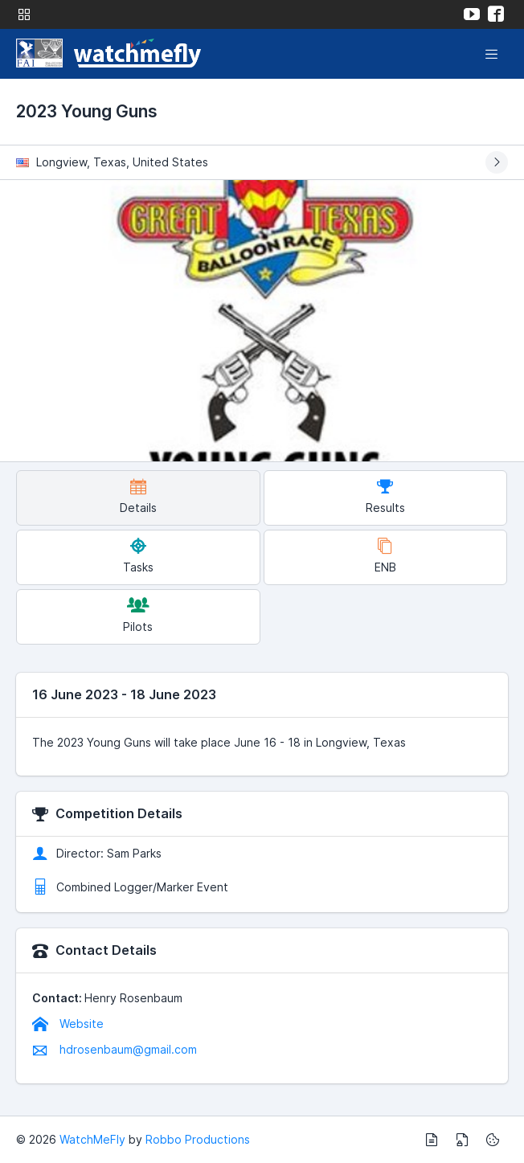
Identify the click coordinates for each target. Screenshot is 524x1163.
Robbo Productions (197, 1139)
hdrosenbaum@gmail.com (114, 1049)
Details (138, 496)
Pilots (138, 615)
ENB (385, 556)
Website (68, 1023)
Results (385, 496)
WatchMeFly (92, 1139)
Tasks (138, 556)
